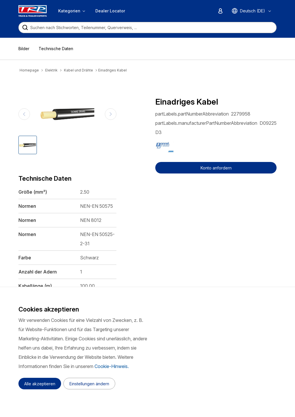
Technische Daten (56, 48)
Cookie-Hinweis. (111, 366)
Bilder (23, 48)
